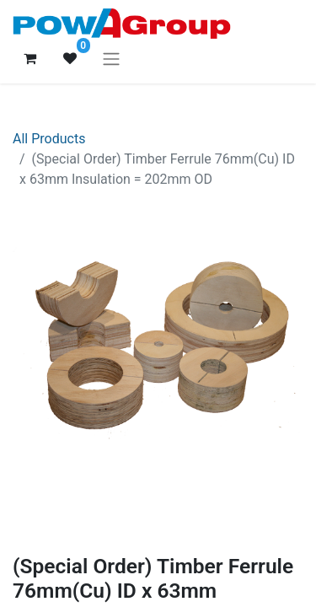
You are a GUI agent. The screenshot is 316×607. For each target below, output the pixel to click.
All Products (49, 139)
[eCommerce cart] (29, 58)
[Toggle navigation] (111, 58)
